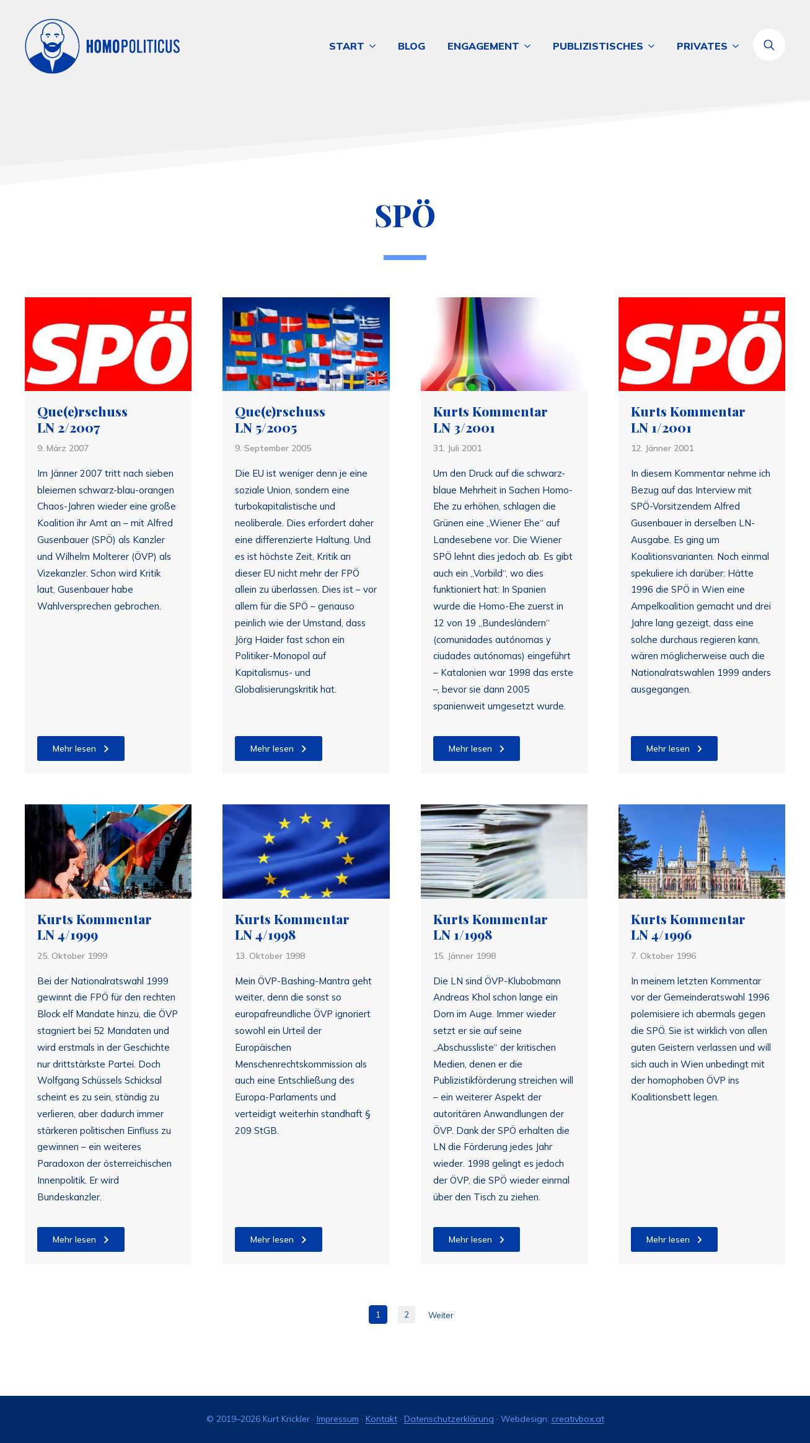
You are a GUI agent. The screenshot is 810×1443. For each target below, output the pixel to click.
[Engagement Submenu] (530, 46)
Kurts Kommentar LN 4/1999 (94, 927)
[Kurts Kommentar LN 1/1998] (504, 851)
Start (346, 46)
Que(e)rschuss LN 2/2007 (82, 419)
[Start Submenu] (375, 46)
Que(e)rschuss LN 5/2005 (280, 419)
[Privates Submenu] (739, 46)
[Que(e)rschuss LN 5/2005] (305, 344)
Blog (411, 46)
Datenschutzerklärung (449, 1418)
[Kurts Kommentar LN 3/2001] (504, 344)
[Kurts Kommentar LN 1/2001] (702, 344)
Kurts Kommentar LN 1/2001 (688, 419)
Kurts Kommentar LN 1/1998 (490, 927)
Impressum (338, 1418)
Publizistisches (598, 46)
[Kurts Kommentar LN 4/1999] (108, 851)
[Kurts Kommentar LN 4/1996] (702, 851)
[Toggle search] (769, 45)
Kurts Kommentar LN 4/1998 (292, 927)
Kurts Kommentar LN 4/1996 (688, 927)
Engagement (483, 46)
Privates (702, 46)
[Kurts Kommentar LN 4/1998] (305, 851)
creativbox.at (578, 1418)
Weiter (441, 1315)
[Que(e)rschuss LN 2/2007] (108, 344)
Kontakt (381, 1418)
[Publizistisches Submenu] (654, 46)
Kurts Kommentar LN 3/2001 (490, 419)
